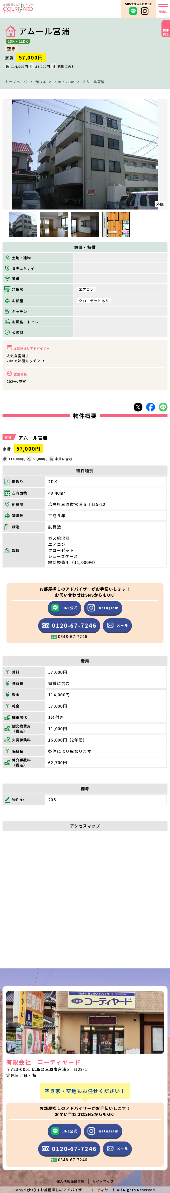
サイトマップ (103, 1181)
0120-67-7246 (69, 627)
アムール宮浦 (93, 81)
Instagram (103, 607)
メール (117, 625)
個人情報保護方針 (70, 1181)
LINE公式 (64, 607)
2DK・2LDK (64, 81)
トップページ (16, 81)
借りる (41, 81)
